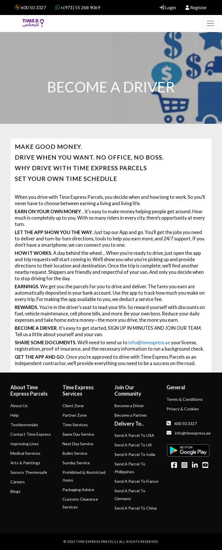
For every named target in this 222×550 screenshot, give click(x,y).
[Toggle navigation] (210, 23)
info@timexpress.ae (149, 342)
